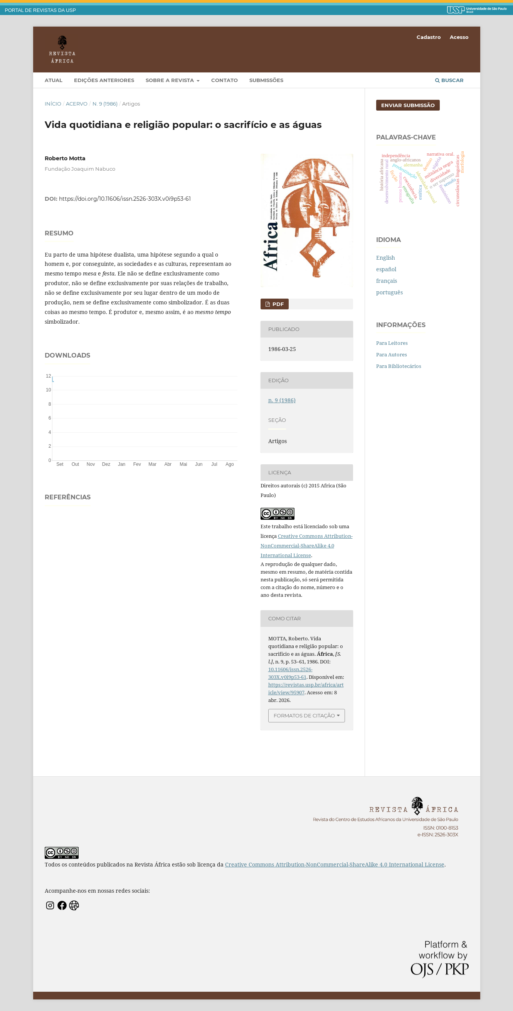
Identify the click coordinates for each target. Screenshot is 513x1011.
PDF (277, 304)
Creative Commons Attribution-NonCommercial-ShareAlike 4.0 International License (307, 545)
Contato (224, 80)
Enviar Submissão (408, 105)
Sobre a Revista (170, 80)
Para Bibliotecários (398, 366)
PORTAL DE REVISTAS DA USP (40, 10)
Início (53, 104)
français (386, 280)
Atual (53, 80)
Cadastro (429, 37)
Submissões (266, 80)
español (386, 269)
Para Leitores (392, 342)
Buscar (449, 80)
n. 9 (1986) (105, 104)
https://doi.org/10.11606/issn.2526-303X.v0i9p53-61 (125, 198)
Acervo (76, 104)
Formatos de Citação (304, 715)
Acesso (459, 37)
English (385, 257)
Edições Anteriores (104, 80)
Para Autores (391, 354)
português (389, 292)
